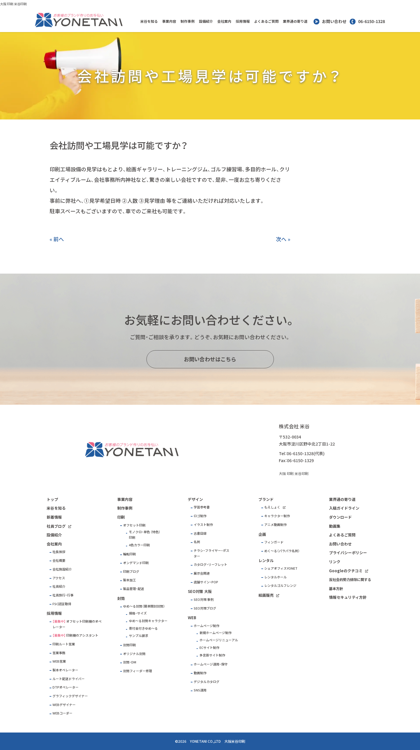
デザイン (195, 499)
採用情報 (243, 21)
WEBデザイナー (64, 704)
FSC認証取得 (61, 603)
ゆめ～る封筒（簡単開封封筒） (144, 606)
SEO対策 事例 (204, 599)
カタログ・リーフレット (210, 564)
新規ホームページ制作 (216, 632)
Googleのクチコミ (346, 570)
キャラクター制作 (277, 515)
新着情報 (54, 517)
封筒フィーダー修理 (137, 670)
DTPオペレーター (65, 687)
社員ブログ (56, 526)
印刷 (121, 517)
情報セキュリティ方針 (348, 597)
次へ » (283, 239)
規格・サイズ (138, 613)
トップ (52, 499)
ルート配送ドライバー (68, 678)
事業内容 (169, 21)
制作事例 (188, 21)
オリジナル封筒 (134, 653)
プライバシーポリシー (348, 552)
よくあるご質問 (266, 21)
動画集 (334, 526)
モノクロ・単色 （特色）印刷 (144, 534)
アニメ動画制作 (275, 524)
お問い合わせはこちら (210, 359)
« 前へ (57, 239)
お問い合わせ (334, 21)
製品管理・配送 (133, 588)
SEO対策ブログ (205, 608)
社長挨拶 (58, 551)
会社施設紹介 (62, 569)
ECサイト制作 (209, 647)
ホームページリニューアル (219, 640)
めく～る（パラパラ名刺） (282, 550)
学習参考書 (202, 507)
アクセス (58, 577)
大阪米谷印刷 (234, 741)
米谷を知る (149, 21)
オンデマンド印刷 (136, 562)
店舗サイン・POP (206, 582)
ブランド (266, 499)
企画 (262, 534)
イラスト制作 (203, 524)
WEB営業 (59, 661)
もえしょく (272, 507)
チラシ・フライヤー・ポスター (211, 553)
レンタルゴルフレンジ (280, 585)
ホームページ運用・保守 (211, 664)
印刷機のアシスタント (82, 635)
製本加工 (129, 580)
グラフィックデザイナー (70, 695)
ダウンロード (340, 517)
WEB (192, 617)
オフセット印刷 (134, 525)
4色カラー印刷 (139, 545)
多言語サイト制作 (212, 655)
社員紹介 (58, 586)
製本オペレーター (65, 670)
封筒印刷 (129, 644)
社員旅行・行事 (63, 595)
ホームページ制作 (206, 625)
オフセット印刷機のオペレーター (77, 624)
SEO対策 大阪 (200, 591)
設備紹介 (206, 21)
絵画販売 (266, 595)
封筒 (121, 598)
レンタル (266, 560)
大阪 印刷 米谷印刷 (13, 3)
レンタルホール (275, 577)
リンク (334, 561)
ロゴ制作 (200, 515)
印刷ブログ (131, 571)
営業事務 (58, 652)
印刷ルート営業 (63, 644)
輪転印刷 (129, 554)
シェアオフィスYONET (281, 568)
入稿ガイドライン (344, 508)
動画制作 (200, 672)
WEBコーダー (62, 713)
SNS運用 (200, 690)
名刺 (197, 541)
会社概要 (58, 560)
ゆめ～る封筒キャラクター (148, 620)
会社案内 (224, 21)
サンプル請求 (138, 635)
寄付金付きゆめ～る (143, 628)
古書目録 (200, 533)
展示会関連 (202, 573)
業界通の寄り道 (295, 21)
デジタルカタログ (206, 681)
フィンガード (274, 542)
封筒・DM (129, 662)
